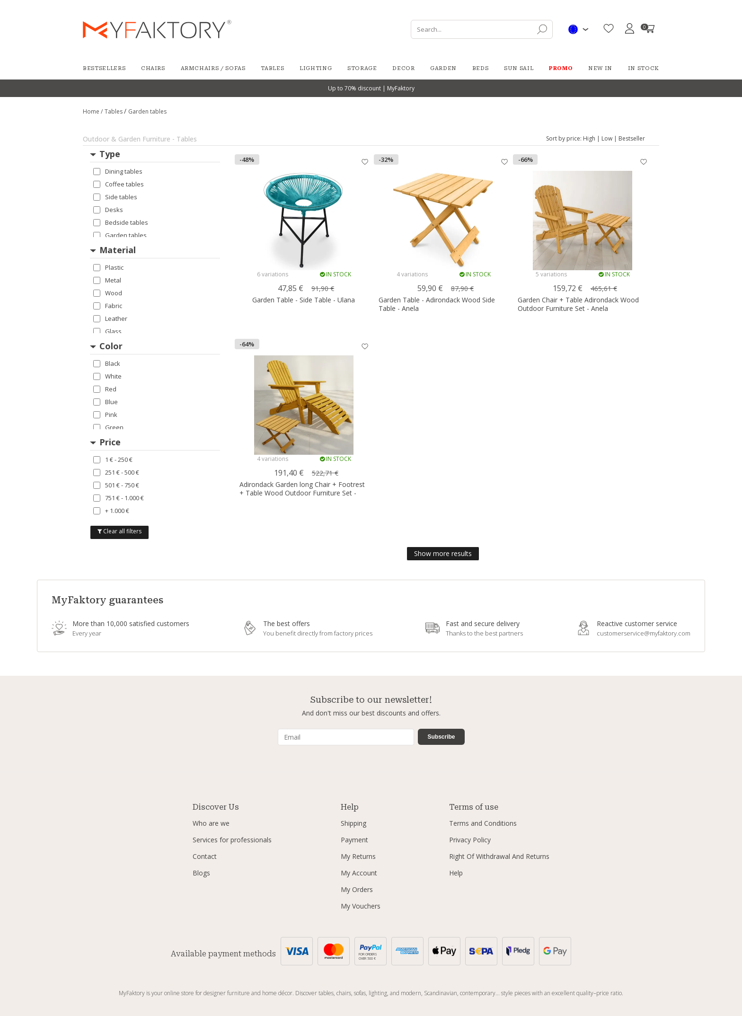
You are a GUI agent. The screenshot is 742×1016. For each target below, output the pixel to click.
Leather (110, 318)
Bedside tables (120, 222)
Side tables (115, 197)
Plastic (108, 267)
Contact (205, 856)
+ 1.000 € (111, 510)
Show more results (443, 553)
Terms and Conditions (483, 823)
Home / (93, 111)
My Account (359, 872)
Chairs (153, 68)
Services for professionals (232, 839)
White (107, 376)
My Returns (358, 856)
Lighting (316, 68)
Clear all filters (119, 531)
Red (104, 389)
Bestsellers (104, 68)
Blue (105, 402)
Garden (443, 68)
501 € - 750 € (116, 485)
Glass (107, 331)
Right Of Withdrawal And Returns (499, 856)
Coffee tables (118, 184)
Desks (108, 209)
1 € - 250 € (112, 459)
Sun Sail (518, 68)
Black (106, 363)
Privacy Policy (470, 839)
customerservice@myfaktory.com (643, 633)
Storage (362, 68)
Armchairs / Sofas (213, 68)
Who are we (211, 823)
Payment (354, 839)
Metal (107, 280)
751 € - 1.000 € (118, 498)
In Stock (643, 68)
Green (108, 427)
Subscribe (441, 736)
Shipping (353, 823)
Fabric (107, 305)
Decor (403, 68)
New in (600, 68)
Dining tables (117, 171)
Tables (272, 68)
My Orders (357, 889)
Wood (107, 293)
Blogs (201, 872)
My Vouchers (360, 905)
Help (456, 872)
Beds (480, 68)
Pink (105, 414)
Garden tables (120, 235)
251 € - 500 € (116, 472)
